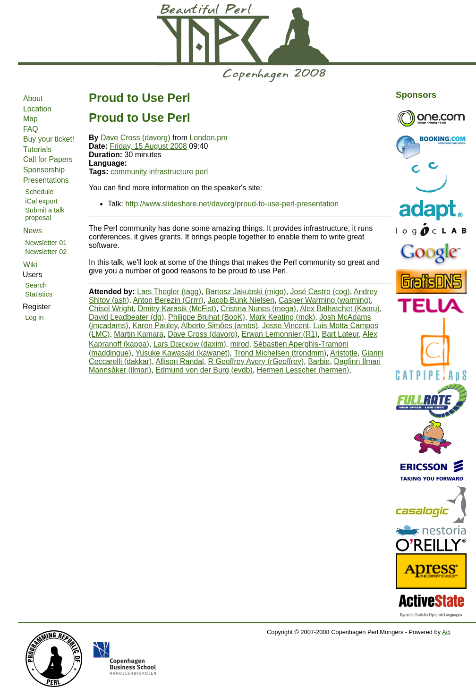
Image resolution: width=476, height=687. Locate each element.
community (128, 172)
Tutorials (37, 149)
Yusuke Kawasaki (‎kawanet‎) (182, 353)
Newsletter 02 (46, 251)
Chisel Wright (111, 309)
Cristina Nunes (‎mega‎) (258, 309)
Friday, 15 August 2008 (148, 146)
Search (36, 285)
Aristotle (343, 353)
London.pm (208, 138)
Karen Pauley (154, 326)
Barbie (319, 361)
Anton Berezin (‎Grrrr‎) (168, 300)
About (32, 98)
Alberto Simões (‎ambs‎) (219, 326)
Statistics (38, 294)
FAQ (30, 129)
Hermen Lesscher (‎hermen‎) (303, 370)
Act (446, 632)
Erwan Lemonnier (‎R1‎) (280, 334)
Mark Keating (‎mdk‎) (282, 317)
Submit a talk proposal (44, 213)
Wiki (30, 265)
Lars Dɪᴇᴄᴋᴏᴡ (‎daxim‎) (189, 344)
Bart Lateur (340, 334)
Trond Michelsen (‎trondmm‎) (280, 353)
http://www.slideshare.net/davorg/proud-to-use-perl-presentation (232, 204)
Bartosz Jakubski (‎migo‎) (245, 292)
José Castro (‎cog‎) (320, 292)
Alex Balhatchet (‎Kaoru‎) (340, 309)
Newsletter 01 (46, 242)
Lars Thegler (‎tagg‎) (169, 292)
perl (202, 172)
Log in (34, 317)
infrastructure (171, 172)
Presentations (46, 180)
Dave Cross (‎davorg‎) (135, 138)
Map (30, 119)
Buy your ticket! (48, 139)
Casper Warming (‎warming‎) (325, 300)
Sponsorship (44, 170)
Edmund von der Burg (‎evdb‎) (203, 370)
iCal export (41, 201)
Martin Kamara (138, 334)
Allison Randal (179, 361)
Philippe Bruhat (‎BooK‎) (206, 317)
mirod (239, 344)
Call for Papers (48, 159)
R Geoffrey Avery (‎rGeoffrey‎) (256, 361)
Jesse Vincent (285, 326)
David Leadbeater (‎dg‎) (126, 317)
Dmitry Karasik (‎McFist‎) (177, 309)
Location (37, 109)
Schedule (39, 191)
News (32, 231)
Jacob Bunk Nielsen (241, 300)
